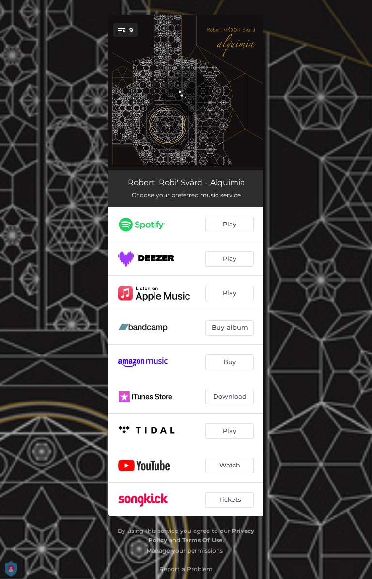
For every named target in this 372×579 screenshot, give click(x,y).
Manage (158, 550)
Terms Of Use (202, 540)
